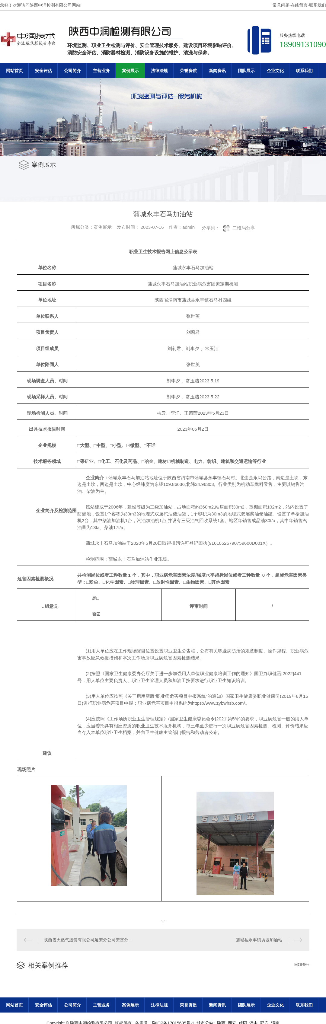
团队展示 (246, 70)
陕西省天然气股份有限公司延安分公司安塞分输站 (90, 939)
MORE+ (301, 964)
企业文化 (275, 70)
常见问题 (281, 5)
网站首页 (14, 70)
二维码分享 (243, 227)
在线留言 (299, 5)
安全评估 (43, 70)
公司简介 (72, 70)
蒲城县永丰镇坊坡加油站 (259, 939)
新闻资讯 (217, 70)
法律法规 (159, 70)
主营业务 (101, 70)
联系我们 (317, 5)
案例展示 (130, 70)
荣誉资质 (188, 70)
